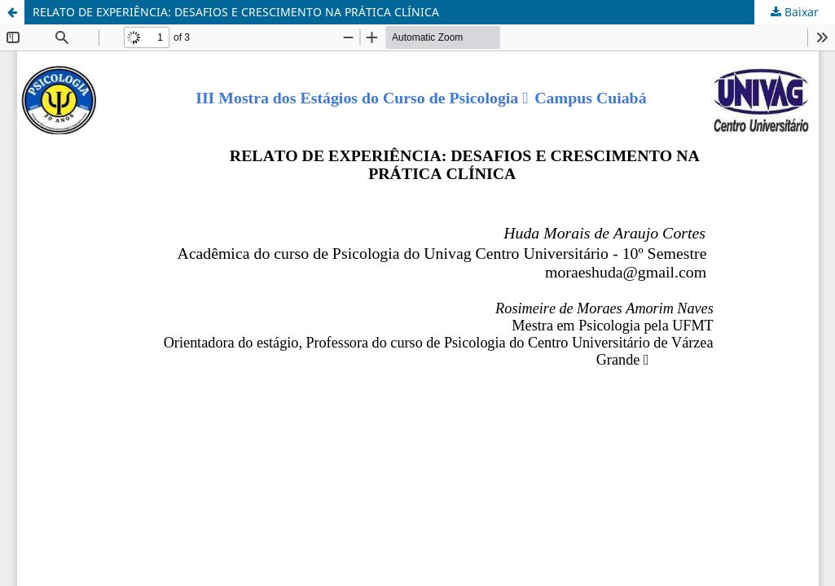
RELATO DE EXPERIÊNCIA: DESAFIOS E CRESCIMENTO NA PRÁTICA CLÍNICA (236, 12)
